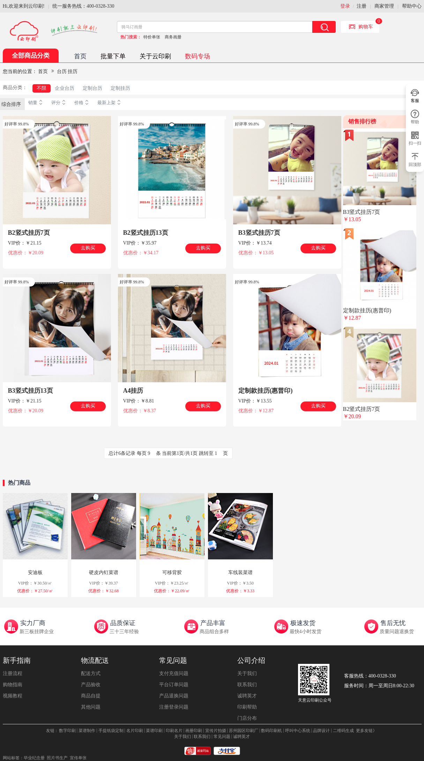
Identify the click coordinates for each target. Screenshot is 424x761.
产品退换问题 (173, 695)
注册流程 (12, 673)
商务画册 (173, 37)
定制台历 (92, 88)
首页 (80, 56)
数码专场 (197, 56)
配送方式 (91, 673)
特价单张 (151, 37)
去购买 (88, 248)
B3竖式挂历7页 (259, 232)
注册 (361, 6)
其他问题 (91, 707)
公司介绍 (251, 660)
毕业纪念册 (34, 757)
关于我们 (247, 673)
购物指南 (12, 684)
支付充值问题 (173, 673)
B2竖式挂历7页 (29, 232)
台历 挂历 (67, 71)
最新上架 (109, 102)
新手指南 (17, 660)
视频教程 (12, 695)
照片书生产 (57, 757)
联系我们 (247, 684)
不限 (41, 88)
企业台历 (64, 88)
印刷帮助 (247, 707)
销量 (36, 102)
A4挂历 (133, 390)
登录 (345, 6)
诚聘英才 (247, 695)
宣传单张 (78, 757)
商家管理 (384, 6)
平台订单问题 (173, 684)
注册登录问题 (173, 707)
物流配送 (95, 660)
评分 (59, 102)
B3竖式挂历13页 (30, 390)
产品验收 (91, 684)
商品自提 (91, 695)
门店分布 (247, 718)
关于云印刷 (155, 56)
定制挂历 (120, 88)
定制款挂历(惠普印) (265, 390)
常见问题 (173, 660)
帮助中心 (412, 6)
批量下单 (113, 56)
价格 (82, 102)
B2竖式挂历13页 (145, 232)
